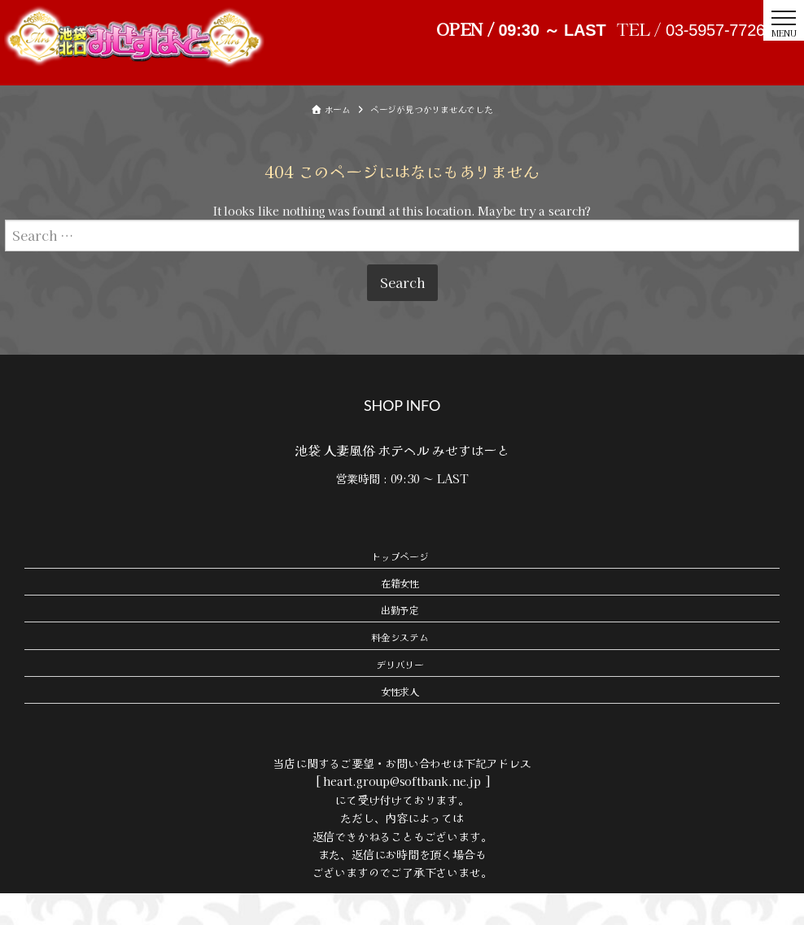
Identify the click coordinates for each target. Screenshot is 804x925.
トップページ (400, 588)
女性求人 (400, 723)
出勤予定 (400, 641)
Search (402, 314)
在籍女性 (400, 615)
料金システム (400, 669)
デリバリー (400, 696)
